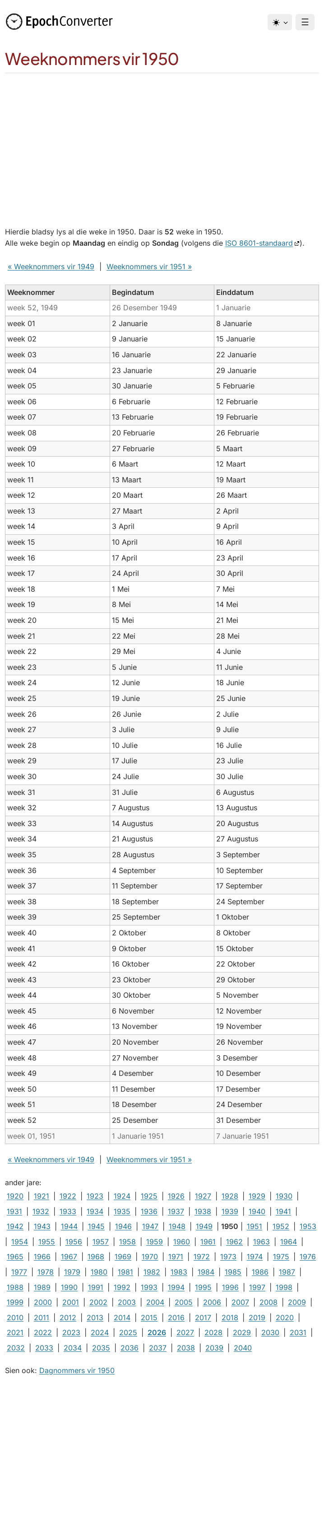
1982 (151, 1271)
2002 (98, 1302)
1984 (206, 1271)
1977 (19, 1271)
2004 (155, 1302)
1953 (308, 1226)
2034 (73, 1347)
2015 (149, 1317)
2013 (95, 1317)
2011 (41, 1317)
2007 (240, 1302)
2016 (176, 1317)
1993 (149, 1287)
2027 (185, 1332)
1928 (230, 1196)
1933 (68, 1211)
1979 (72, 1271)
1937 (176, 1211)
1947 (150, 1226)
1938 (202, 1211)
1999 (15, 1302)
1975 (281, 1256)
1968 (96, 1256)
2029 (242, 1332)
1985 (233, 1271)
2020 (285, 1317)
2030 (270, 1332)
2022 (43, 1332)
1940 (257, 1211)
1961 (208, 1241)
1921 (41, 1196)
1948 (177, 1226)
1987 (287, 1271)
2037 (158, 1347)
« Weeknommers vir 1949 (51, 266)
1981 (125, 1271)
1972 (202, 1256)
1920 (15, 1196)
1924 (122, 1196)
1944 (69, 1226)
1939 (230, 1211)
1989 (42, 1287)
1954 (19, 1241)
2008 (268, 1302)
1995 (203, 1287)
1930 (284, 1196)
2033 (44, 1347)
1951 (254, 1226)
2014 (122, 1317)
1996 (230, 1287)
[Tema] (280, 22)
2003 (127, 1302)
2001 (70, 1302)
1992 (122, 1287)
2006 (212, 1302)
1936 (149, 1211)
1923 (95, 1196)
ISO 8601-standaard (259, 243)
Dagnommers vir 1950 (77, 1370)
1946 (123, 1226)
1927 (203, 1196)
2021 (15, 1332)
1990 (69, 1287)
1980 (99, 1271)
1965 (15, 1256)
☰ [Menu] (305, 22)
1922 (68, 1196)
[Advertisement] (162, 141)
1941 (283, 1211)
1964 (288, 1241)
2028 (213, 1332)
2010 (15, 1317)
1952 (281, 1226)
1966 (42, 1256)
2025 (128, 1332)
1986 (260, 1271)
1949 (204, 1226)
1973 (228, 1256)
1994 (176, 1287)
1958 (127, 1241)
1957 (101, 1241)
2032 (16, 1347)
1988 (15, 1287)
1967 (69, 1256)
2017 (203, 1317)
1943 (42, 1226)
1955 (46, 1241)
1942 (15, 1226)
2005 (184, 1302)
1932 (40, 1211)
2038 (186, 1347)
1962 (234, 1241)
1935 (122, 1211)
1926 (176, 1196)
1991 (95, 1287)
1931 (14, 1211)
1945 (96, 1226)
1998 (284, 1287)
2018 (230, 1317)
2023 (71, 1332)
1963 (261, 1241)
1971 (175, 1256)
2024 (100, 1332)
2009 (297, 1302)
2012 (68, 1317)
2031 (298, 1332)
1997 (257, 1287)
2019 (257, 1317)
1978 (45, 1271)
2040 (243, 1347)
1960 (181, 1241)
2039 (214, 1347)
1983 (179, 1271)
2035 (101, 1347)
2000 (43, 1302)
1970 (150, 1256)
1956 (73, 1241)
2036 (129, 1347)
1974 (255, 1256)
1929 (257, 1196)
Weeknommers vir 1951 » (149, 266)
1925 (149, 1196)
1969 (123, 1256)
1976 (308, 1256)
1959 (154, 1241)
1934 (95, 1211)
